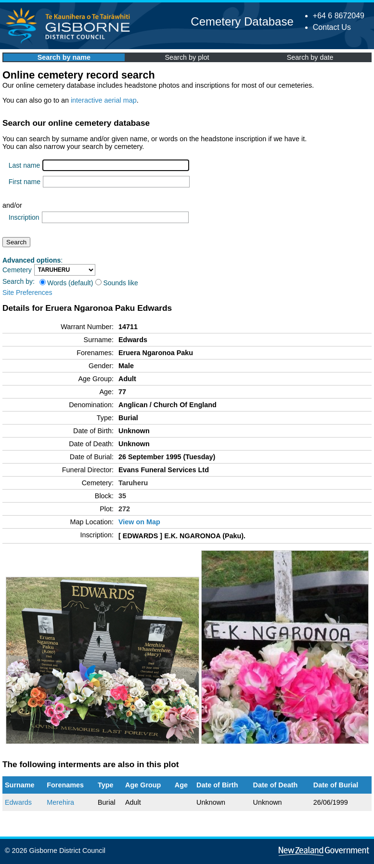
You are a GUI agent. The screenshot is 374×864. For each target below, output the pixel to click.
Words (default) (66, 283)
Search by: (18, 281)
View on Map (139, 522)
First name (24, 182)
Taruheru (133, 483)
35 (122, 496)
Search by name (64, 57)
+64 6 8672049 (338, 16)
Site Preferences (27, 292)
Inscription (24, 217)
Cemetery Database (242, 21)
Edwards (18, 802)
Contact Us (332, 27)
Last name (24, 165)
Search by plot (187, 57)
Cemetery (17, 270)
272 (124, 509)
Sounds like (116, 283)
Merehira (60, 802)
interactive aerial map (104, 100)
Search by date (310, 57)
